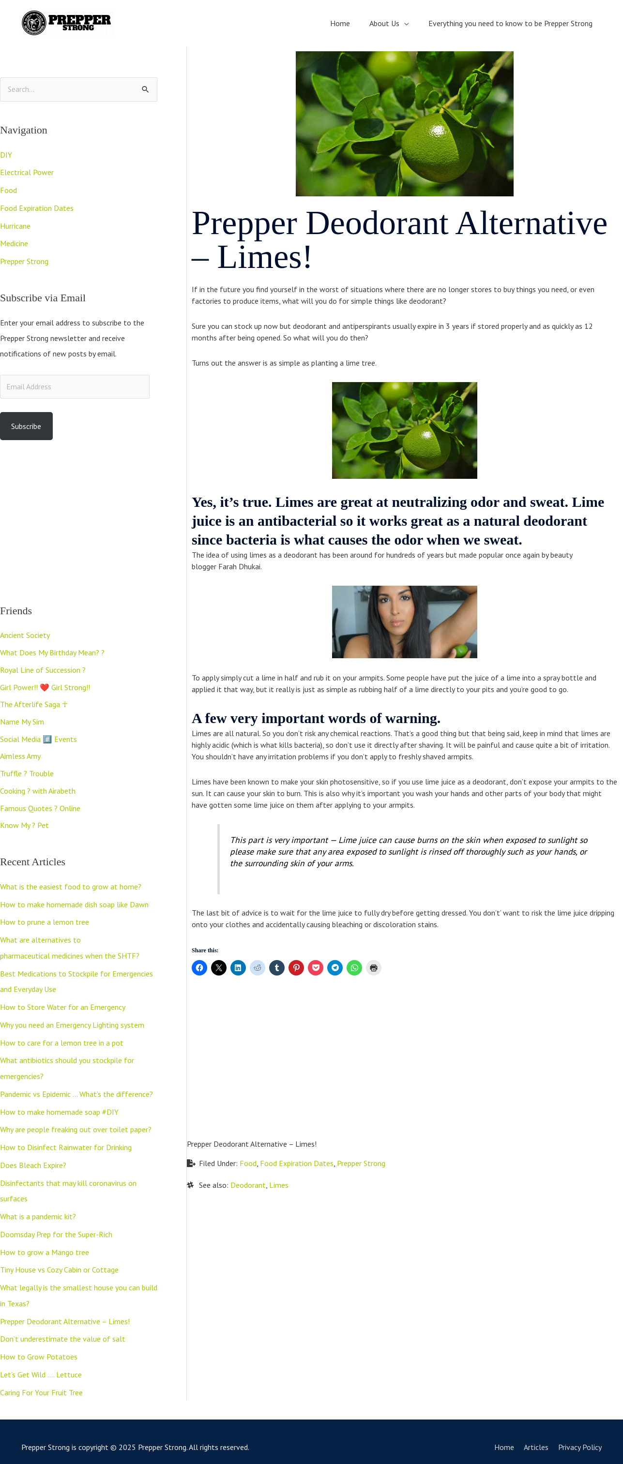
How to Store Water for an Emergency (62, 1004)
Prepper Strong (24, 259)
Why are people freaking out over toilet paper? (76, 1124)
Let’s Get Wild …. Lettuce (41, 1364)
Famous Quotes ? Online (40, 808)
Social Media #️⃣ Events (38, 738)
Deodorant (248, 1184)
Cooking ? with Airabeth (38, 790)
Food (8, 189)
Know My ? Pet (24, 825)
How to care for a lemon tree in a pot (61, 1039)
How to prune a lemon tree (44, 921)
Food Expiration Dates (37, 207)
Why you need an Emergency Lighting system (72, 1021)
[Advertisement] (78, 519)
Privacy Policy (580, 1435)
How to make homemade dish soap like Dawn (74, 903)
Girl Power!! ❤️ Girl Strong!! (45, 686)
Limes (279, 1184)
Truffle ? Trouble (27, 773)
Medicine (14, 242)
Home (505, 1435)
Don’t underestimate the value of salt (62, 1329)
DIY (6, 155)
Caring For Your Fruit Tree (41, 1381)
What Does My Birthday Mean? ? (52, 651)
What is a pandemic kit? (38, 1209)
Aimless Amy (20, 755)
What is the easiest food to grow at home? (70, 886)
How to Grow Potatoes (38, 1346)
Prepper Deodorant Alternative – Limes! (65, 1311)
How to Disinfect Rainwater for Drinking (66, 1141)
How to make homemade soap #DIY (59, 1106)
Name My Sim (22, 720)
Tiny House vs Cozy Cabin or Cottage (59, 1261)
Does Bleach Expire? (33, 1159)
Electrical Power (27, 172)
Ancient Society (25, 633)
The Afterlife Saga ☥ (34, 703)
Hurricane (15, 224)
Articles (536, 1435)
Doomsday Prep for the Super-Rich (56, 1226)
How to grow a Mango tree (44, 1244)
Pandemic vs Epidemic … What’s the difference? (76, 1089)
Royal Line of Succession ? (43, 668)
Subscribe (26, 424)
